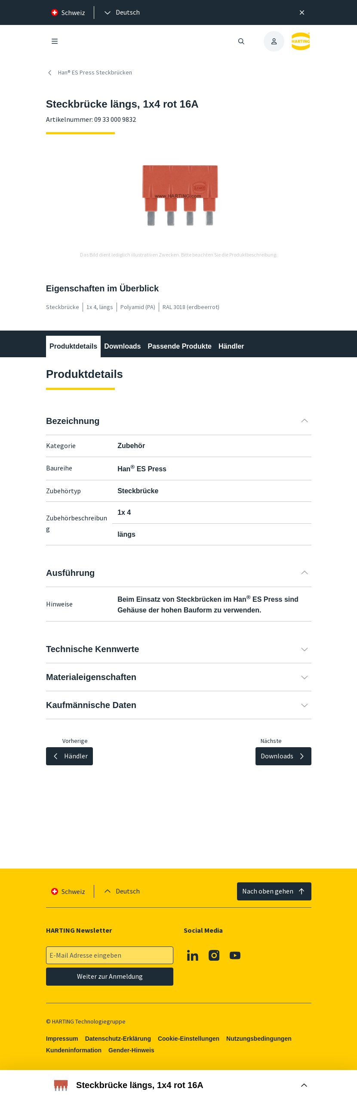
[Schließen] (302, 12)
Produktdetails (73, 346)
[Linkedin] (193, 955)
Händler (231, 346)
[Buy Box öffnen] (178, 1085)
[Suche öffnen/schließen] (241, 41)
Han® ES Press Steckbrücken (89, 72)
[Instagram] (214, 955)
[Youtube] (235, 955)
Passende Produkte (180, 346)
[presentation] (121, 12)
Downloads (122, 346)
